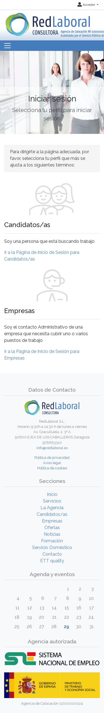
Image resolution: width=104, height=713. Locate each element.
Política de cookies (52, 468)
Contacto (52, 554)
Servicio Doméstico (52, 547)
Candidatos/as (52, 514)
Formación (52, 540)
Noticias (52, 534)
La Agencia (52, 507)
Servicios (52, 501)
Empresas (52, 521)
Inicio (52, 494)
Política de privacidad (52, 458)
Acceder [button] (86, 5)
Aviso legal (52, 463)
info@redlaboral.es (52, 448)
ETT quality (52, 560)
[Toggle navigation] (7, 45)
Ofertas (52, 527)
